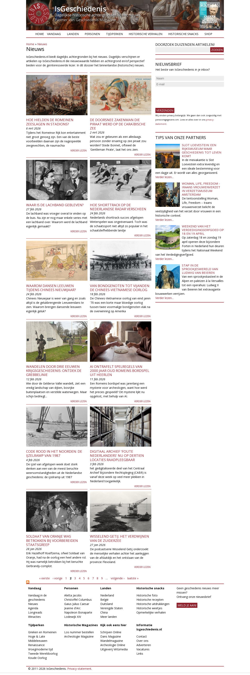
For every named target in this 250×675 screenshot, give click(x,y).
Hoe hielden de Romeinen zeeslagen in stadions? (49, 121)
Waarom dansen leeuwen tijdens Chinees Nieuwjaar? (51, 287)
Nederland (107, 595)
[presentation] (186, 96)
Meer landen (108, 617)
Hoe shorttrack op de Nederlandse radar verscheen (118, 207)
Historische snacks (183, 34)
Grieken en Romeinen (42, 632)
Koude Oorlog (37, 658)
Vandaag (54, 34)
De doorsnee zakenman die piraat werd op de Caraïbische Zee (118, 123)
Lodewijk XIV (72, 617)
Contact (141, 636)
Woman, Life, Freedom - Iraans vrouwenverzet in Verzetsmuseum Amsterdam (201, 188)
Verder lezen (78, 150)
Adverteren (143, 645)
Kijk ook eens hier (113, 625)
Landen (73, 34)
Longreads (35, 612)
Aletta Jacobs (73, 595)
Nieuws (42, 44)
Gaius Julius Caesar (76, 604)
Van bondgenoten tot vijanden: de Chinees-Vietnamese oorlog (120, 287)
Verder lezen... (164, 177)
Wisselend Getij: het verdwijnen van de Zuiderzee (119, 538)
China (104, 612)
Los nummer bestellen (79, 632)
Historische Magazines (81, 625)
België (104, 600)
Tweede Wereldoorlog (43, 653)
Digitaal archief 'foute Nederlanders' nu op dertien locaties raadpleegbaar (117, 455)
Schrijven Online (110, 632)
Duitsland (106, 604)
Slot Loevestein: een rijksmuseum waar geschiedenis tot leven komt (201, 150)
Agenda (33, 608)
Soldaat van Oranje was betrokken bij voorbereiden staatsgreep (52, 540)
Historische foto (147, 595)
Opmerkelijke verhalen (151, 612)
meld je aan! (187, 605)
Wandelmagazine (111, 641)
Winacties (34, 617)
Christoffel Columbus (78, 600)
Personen (92, 34)
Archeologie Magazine (79, 636)
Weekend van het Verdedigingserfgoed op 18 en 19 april (203, 230)
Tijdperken (114, 34)
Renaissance (36, 645)
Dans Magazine (110, 636)
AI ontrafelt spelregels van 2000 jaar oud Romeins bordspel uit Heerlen (119, 370)
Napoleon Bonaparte (78, 612)
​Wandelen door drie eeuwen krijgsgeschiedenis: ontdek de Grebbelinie (54, 370)
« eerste (44, 578)
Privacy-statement (79, 669)
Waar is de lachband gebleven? (55, 205)
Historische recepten (150, 600)
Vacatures (142, 649)
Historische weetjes (149, 608)
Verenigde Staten (111, 608)
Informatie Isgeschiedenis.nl (149, 627)
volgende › (117, 578)
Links (139, 653)
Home (39, 34)
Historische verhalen (145, 34)
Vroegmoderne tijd (40, 649)
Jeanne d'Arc (72, 608)
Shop (208, 34)
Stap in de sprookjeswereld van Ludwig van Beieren (200, 269)
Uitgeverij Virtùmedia (114, 649)
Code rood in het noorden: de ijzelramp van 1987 (54, 453)
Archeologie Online (112, 645)
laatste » (132, 578)
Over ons (142, 641)
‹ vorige (57, 578)
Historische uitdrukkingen (152, 604)
